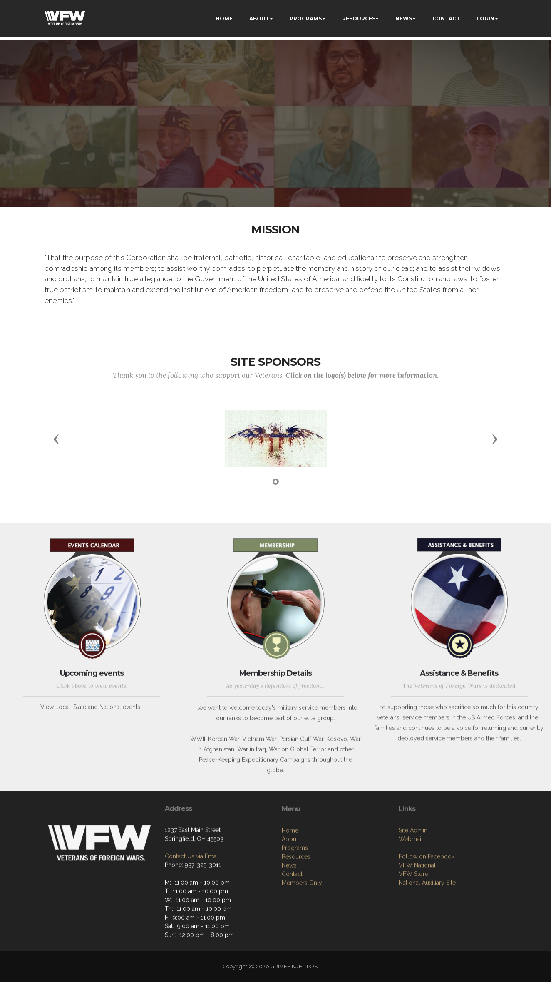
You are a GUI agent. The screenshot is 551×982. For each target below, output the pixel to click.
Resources (296, 905)
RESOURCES (358, 18)
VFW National (417, 909)
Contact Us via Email (192, 891)
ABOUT (259, 18)
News (289, 914)
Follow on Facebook (426, 901)
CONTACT (446, 18)
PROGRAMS (306, 18)
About (290, 888)
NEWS (403, 18)
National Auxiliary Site (427, 927)
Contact (292, 923)
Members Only (302, 931)
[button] (56, 438)
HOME (224, 18)
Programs (295, 896)
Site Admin (413, 874)
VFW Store (413, 918)
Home (290, 879)
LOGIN (485, 18)
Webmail (411, 883)
